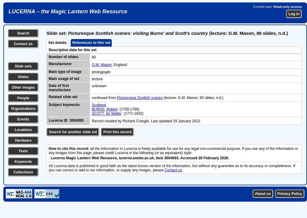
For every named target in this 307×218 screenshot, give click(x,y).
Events (23, 119)
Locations (23, 130)
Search (23, 33)
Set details (57, 43)
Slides (23, 77)
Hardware (23, 140)
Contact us (23, 44)
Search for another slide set (73, 132)
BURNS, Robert (105, 109)
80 (94, 57)
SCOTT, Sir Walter (106, 113)
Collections (23, 172)
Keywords (23, 162)
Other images (23, 87)
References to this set (91, 43)
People (23, 98)
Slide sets (23, 66)
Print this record (117, 132)
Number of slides (63, 57)
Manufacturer (60, 64)
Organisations (23, 109)
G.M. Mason (101, 65)
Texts (23, 151)
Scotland (99, 105)
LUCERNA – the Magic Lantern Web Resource (68, 11)
